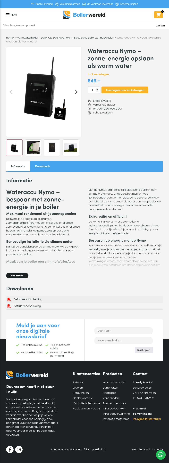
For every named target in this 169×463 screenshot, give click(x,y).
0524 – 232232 (144, 398)
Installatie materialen (116, 419)
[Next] (76, 92)
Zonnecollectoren (114, 403)
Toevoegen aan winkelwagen (125, 90)
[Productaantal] (94, 90)
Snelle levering (44, 4)
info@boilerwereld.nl (147, 419)
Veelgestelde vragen (86, 408)
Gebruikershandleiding (28, 299)
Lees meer (16, 275)
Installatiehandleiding (27, 306)
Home (10, 38)
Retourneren (81, 393)
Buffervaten (110, 388)
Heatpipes (109, 393)
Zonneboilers (111, 398)
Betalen (78, 382)
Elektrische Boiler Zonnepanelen (94, 38)
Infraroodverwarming (116, 414)
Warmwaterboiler (27, 38)
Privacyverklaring (94, 449)
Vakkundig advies (70, 4)
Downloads (42, 166)
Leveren (78, 388)
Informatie (18, 166)
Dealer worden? (83, 398)
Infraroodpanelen (114, 408)
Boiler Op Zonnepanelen (56, 38)
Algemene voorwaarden (65, 449)
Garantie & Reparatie (86, 403)
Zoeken (160, 25)
